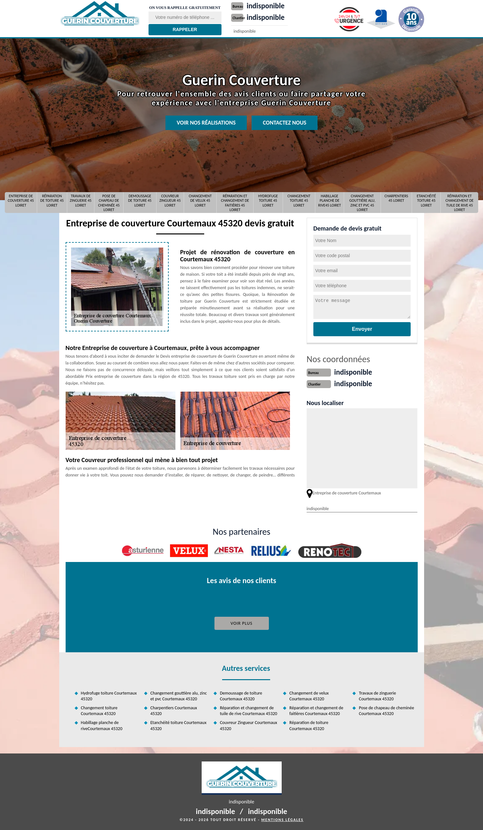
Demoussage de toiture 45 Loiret (139, 201)
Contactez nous (284, 122)
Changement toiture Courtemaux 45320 (99, 710)
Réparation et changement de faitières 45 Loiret (235, 202)
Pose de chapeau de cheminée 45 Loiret (108, 202)
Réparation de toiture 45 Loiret (52, 201)
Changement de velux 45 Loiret (200, 201)
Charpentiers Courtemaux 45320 (173, 710)
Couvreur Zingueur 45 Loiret (170, 201)
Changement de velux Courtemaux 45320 (309, 695)
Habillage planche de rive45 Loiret (329, 201)
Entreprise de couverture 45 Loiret (21, 201)
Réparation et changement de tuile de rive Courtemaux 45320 (248, 710)
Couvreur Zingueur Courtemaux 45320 (248, 724)
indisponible (269, 5)
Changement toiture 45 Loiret (298, 201)
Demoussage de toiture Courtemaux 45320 (241, 695)
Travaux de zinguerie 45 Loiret (81, 201)
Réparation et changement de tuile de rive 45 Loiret (460, 202)
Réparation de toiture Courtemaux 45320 (308, 724)
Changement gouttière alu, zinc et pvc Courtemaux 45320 (178, 695)
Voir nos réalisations (206, 122)
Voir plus (241, 622)
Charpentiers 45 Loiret (396, 198)
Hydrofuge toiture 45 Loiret (268, 201)
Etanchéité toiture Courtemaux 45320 (178, 724)
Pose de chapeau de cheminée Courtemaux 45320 (386, 710)
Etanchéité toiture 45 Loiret (426, 201)
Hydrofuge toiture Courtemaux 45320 (109, 695)
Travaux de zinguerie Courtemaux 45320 (377, 695)
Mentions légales (282, 819)
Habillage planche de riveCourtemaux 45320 (102, 724)
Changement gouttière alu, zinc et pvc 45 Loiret (362, 202)
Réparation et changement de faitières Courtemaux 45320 (316, 710)
